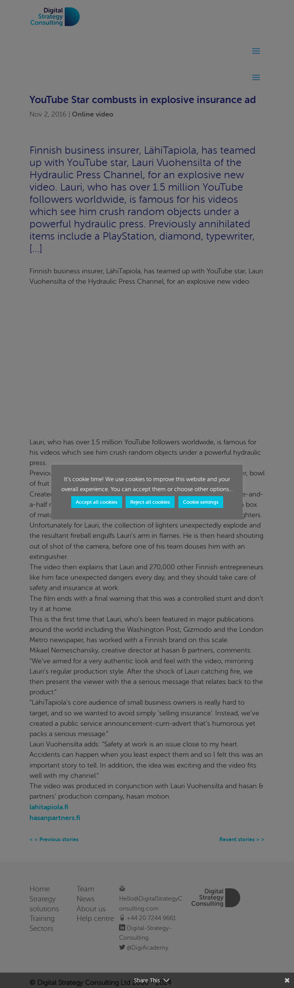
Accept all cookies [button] (97, 502)
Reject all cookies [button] (150, 502)
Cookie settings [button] (201, 502)
